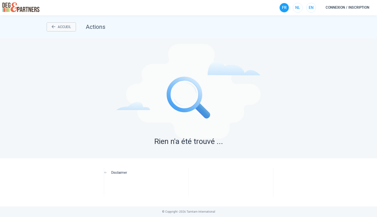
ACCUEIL (61, 27)
